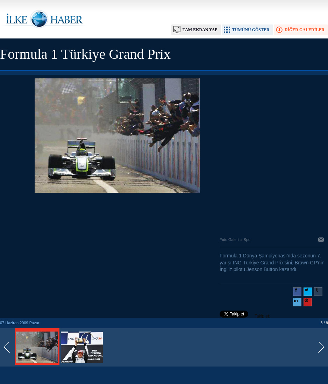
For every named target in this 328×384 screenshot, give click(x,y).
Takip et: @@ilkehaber (245, 317)
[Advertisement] (117, 213)
